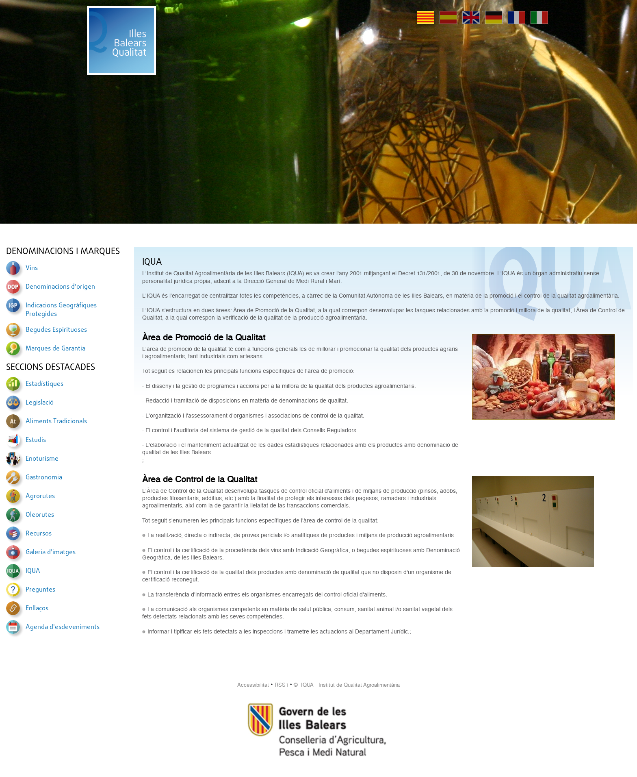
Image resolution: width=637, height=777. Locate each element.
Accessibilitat (253, 685)
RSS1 (281, 685)
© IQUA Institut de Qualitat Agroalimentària (347, 685)
